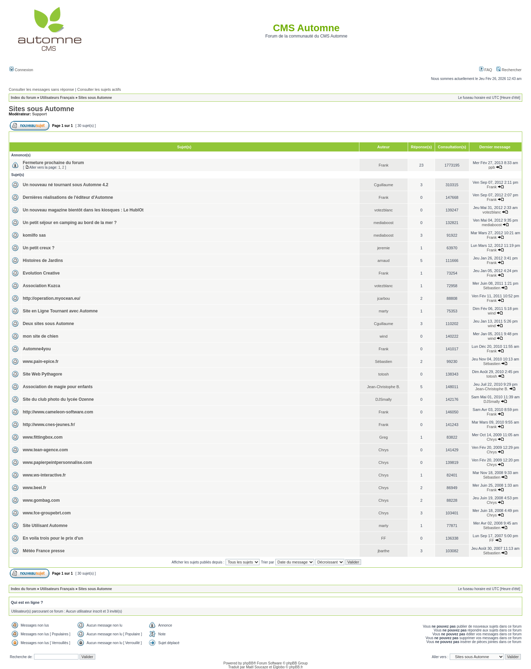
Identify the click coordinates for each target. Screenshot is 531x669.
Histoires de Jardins (43, 260)
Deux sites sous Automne (48, 323)
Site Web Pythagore (42, 374)
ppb (492, 167)
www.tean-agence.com (45, 449)
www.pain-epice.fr (40, 361)
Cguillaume (383, 185)
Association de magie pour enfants (57, 386)
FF (383, 538)
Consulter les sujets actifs (99, 89)
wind (492, 313)
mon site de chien (40, 336)
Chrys (492, 439)
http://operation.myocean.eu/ (51, 298)
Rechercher (509, 70)
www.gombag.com (41, 500)
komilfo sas (34, 235)
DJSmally (383, 399)
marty (383, 311)
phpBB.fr (296, 667)
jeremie (383, 248)
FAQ (485, 70)
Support (39, 114)
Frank (383, 165)
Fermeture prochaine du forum (53, 162)
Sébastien (491, 288)
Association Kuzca (41, 285)
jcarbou (383, 298)
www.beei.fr (34, 487)
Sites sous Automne (95, 98)
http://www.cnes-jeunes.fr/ (49, 424)
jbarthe (383, 551)
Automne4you (37, 348)
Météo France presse (43, 550)
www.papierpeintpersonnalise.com (57, 462)
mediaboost (384, 223)
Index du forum (23, 98)
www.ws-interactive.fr (44, 475)
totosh (383, 374)
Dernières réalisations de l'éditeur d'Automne (68, 197)
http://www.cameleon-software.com (58, 412)
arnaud (383, 260)
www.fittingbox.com (43, 437)
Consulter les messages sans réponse (41, 89)
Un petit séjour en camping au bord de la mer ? (70, 222)
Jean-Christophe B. (383, 387)
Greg (383, 437)
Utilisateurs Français (57, 98)
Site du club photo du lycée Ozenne (58, 399)
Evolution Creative (41, 273)
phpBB (248, 663)
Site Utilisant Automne (45, 525)
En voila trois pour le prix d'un (53, 538)
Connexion (21, 70)
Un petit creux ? (39, 247)
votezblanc (383, 210)
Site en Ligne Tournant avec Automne (60, 311)
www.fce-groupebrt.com (47, 513)
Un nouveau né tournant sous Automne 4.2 (65, 184)
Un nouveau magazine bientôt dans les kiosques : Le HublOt (83, 210)
